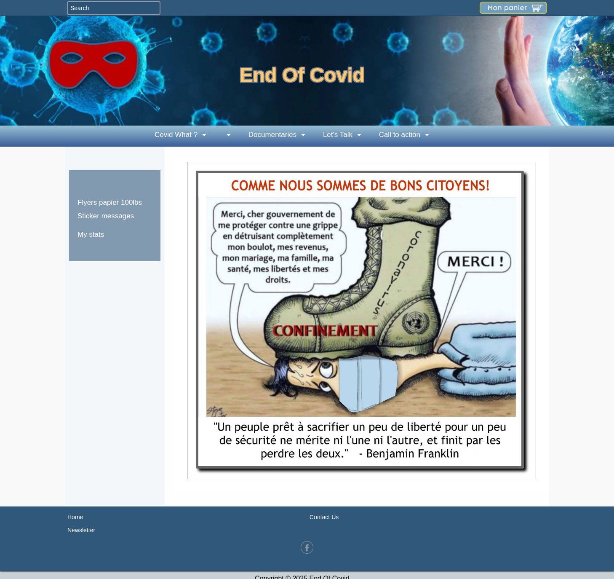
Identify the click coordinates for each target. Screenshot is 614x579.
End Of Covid (302, 75)
